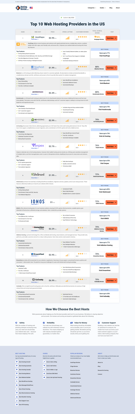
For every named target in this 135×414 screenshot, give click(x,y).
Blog (111, 8)
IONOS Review (100, 203)
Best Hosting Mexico (22, 373)
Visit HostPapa (104, 56)
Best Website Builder (22, 377)
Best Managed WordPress (24, 385)
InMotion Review (74, 393)
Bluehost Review (99, 69)
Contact (100, 374)
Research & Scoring (103, 370)
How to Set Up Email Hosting (52, 377)
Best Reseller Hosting (23, 396)
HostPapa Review (75, 362)
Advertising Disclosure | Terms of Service (110, 1)
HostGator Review (75, 374)
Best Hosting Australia (23, 365)
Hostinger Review (75, 390)
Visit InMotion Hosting (104, 245)
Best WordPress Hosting (23, 381)
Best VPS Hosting (22, 404)
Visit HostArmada (104, 109)
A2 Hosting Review (99, 121)
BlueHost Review (75, 370)
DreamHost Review (98, 256)
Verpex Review (100, 147)
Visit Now (110, 38)
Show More (34, 39)
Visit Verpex (104, 163)
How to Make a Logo (50, 369)
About (118, 8)
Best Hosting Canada (23, 369)
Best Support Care (22, 400)
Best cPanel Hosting (22, 389)
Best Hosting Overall (22, 361)
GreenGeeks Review (75, 386)
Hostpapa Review (99, 39)
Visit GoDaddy (105, 296)
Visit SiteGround (104, 192)
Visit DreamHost (104, 270)
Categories (91, 8)
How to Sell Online (49, 365)
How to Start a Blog (50, 361)
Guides (102, 8)
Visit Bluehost (105, 83)
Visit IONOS (105, 218)
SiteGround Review (98, 176)
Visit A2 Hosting (104, 136)
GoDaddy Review (99, 281)
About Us (100, 362)
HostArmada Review (98, 94)
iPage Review (74, 366)
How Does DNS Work (50, 373)
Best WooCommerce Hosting (25, 392)
